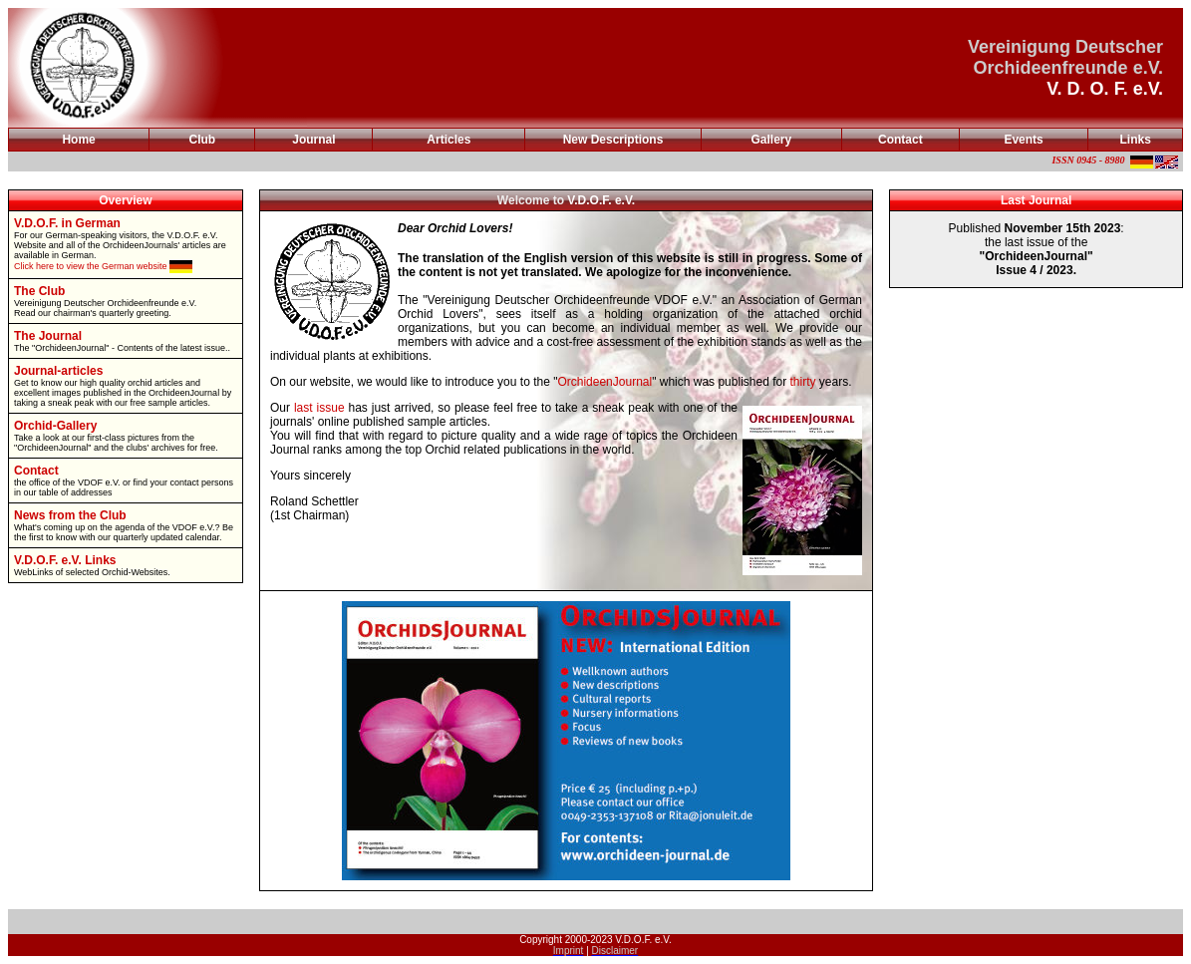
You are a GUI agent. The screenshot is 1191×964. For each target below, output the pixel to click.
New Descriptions (613, 140)
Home (78, 140)
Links (1135, 140)
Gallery (770, 140)
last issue (319, 408)
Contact (900, 140)
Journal (313, 140)
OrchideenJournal (604, 382)
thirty (802, 382)
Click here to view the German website (103, 266)
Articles (448, 140)
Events (1023, 140)
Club (202, 140)
